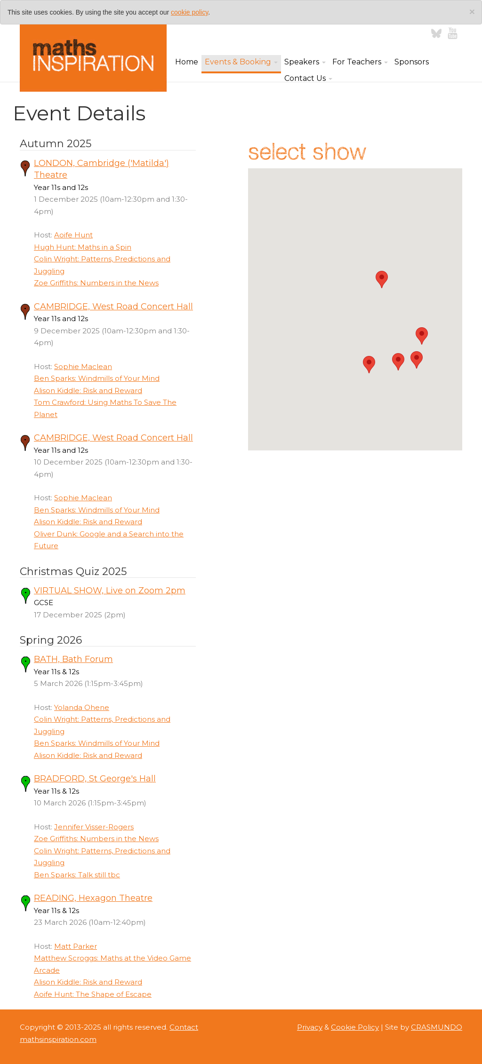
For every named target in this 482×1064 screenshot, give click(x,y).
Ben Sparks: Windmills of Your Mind (97, 378)
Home (186, 61)
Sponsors (411, 61)
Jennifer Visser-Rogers (94, 826)
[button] (416, 360)
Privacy (309, 1027)
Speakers (305, 61)
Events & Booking (241, 61)
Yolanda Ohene (81, 707)
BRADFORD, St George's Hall (95, 778)
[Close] (472, 11)
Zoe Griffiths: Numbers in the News (96, 282)
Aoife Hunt (73, 234)
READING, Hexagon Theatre (93, 898)
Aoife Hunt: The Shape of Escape (93, 994)
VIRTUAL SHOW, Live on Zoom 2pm (109, 590)
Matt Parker (75, 946)
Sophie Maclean (83, 366)
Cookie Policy (355, 1027)
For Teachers (360, 61)
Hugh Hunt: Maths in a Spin (82, 247)
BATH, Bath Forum (73, 659)
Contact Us (308, 78)
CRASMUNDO (436, 1027)
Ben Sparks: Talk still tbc (77, 874)
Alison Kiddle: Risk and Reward (88, 390)
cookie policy (189, 12)
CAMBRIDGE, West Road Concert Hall (113, 306)
